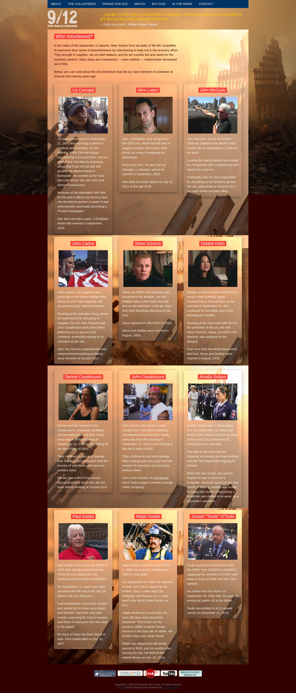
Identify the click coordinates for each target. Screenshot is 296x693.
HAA (122, 687)
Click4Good (160, 478)
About (56, 4)
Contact (206, 4)
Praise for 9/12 (115, 4)
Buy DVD (158, 4)
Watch (139, 4)
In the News (182, 4)
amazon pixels (171, 687)
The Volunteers (82, 4)
